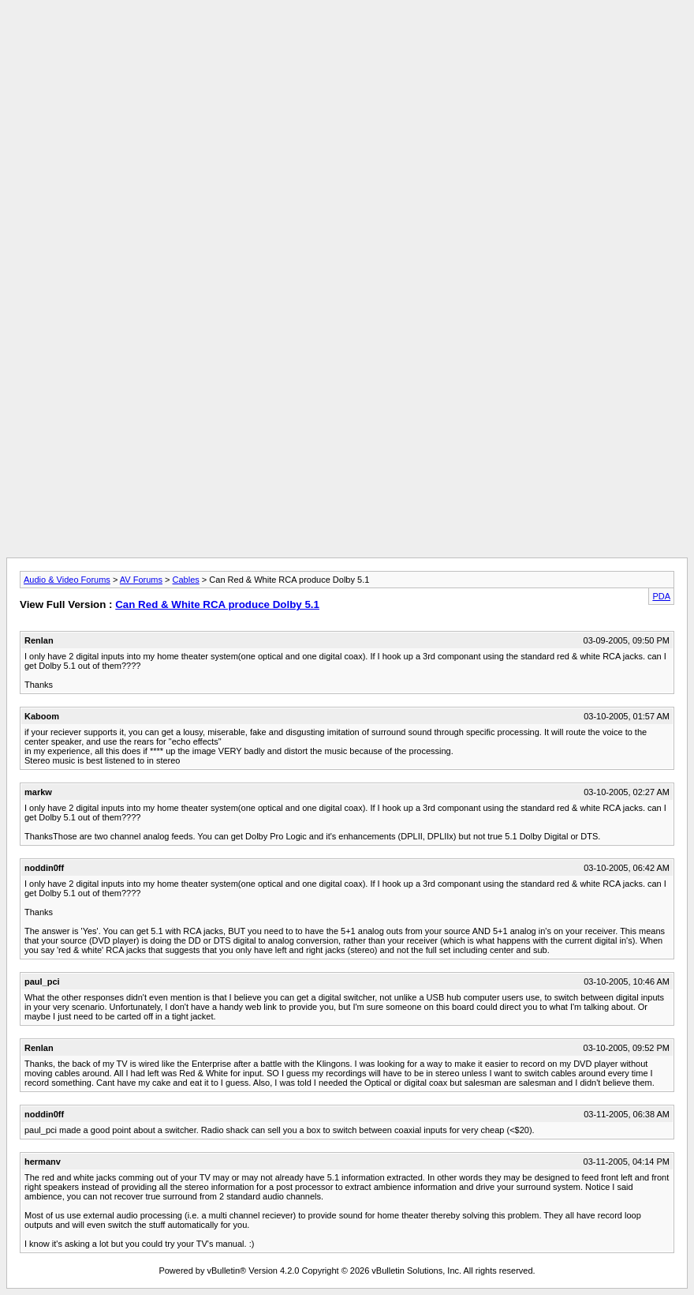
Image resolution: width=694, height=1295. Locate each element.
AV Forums (141, 579)
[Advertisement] (347, 41)
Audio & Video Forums (67, 579)
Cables (186, 579)
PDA (661, 596)
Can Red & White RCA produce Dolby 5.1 (217, 604)
